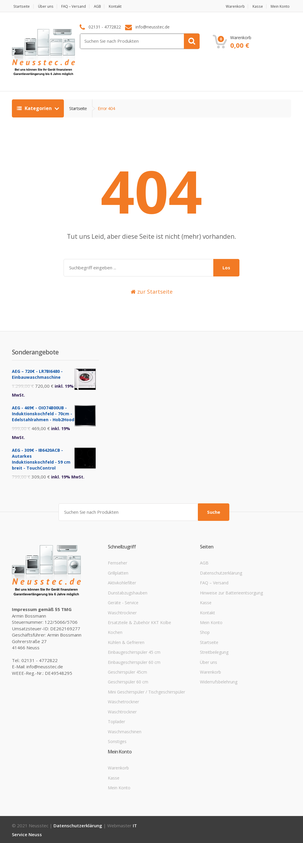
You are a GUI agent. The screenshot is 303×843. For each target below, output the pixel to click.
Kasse (256, 6)
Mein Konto (281, 6)
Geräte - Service (123, 602)
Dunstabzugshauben (127, 592)
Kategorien (35, 108)
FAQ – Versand (78, 6)
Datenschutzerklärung (221, 572)
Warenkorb (231, 6)
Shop (205, 631)
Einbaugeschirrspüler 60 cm (134, 661)
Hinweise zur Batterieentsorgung (231, 592)
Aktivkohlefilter (122, 582)
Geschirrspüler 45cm (127, 671)
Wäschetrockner (123, 701)
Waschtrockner (122, 612)
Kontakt (125, 6)
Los (226, 268)
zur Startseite (152, 291)
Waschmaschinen (124, 731)
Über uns (48, 6)
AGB (105, 6)
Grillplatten (118, 572)
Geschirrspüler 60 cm (128, 681)
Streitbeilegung (214, 651)
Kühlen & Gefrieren (126, 641)
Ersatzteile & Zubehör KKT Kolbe (139, 621)
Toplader (116, 720)
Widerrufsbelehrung (218, 681)
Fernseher (117, 562)
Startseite (20, 6)
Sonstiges (117, 740)
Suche (213, 511)
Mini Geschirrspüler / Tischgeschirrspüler (146, 691)
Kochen (115, 631)
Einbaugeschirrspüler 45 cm (134, 651)
